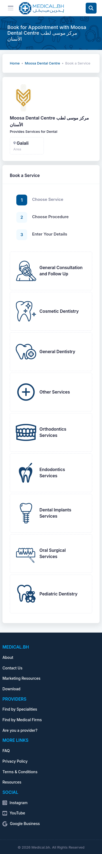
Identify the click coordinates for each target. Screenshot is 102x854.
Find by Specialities (19, 709)
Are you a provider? (19, 730)
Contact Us (12, 668)
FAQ (6, 751)
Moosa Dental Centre (42, 63)
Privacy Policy (14, 761)
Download (11, 689)
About (7, 657)
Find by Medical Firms (22, 720)
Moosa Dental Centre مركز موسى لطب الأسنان (49, 121)
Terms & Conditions (20, 772)
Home (15, 63)
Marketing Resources (21, 678)
